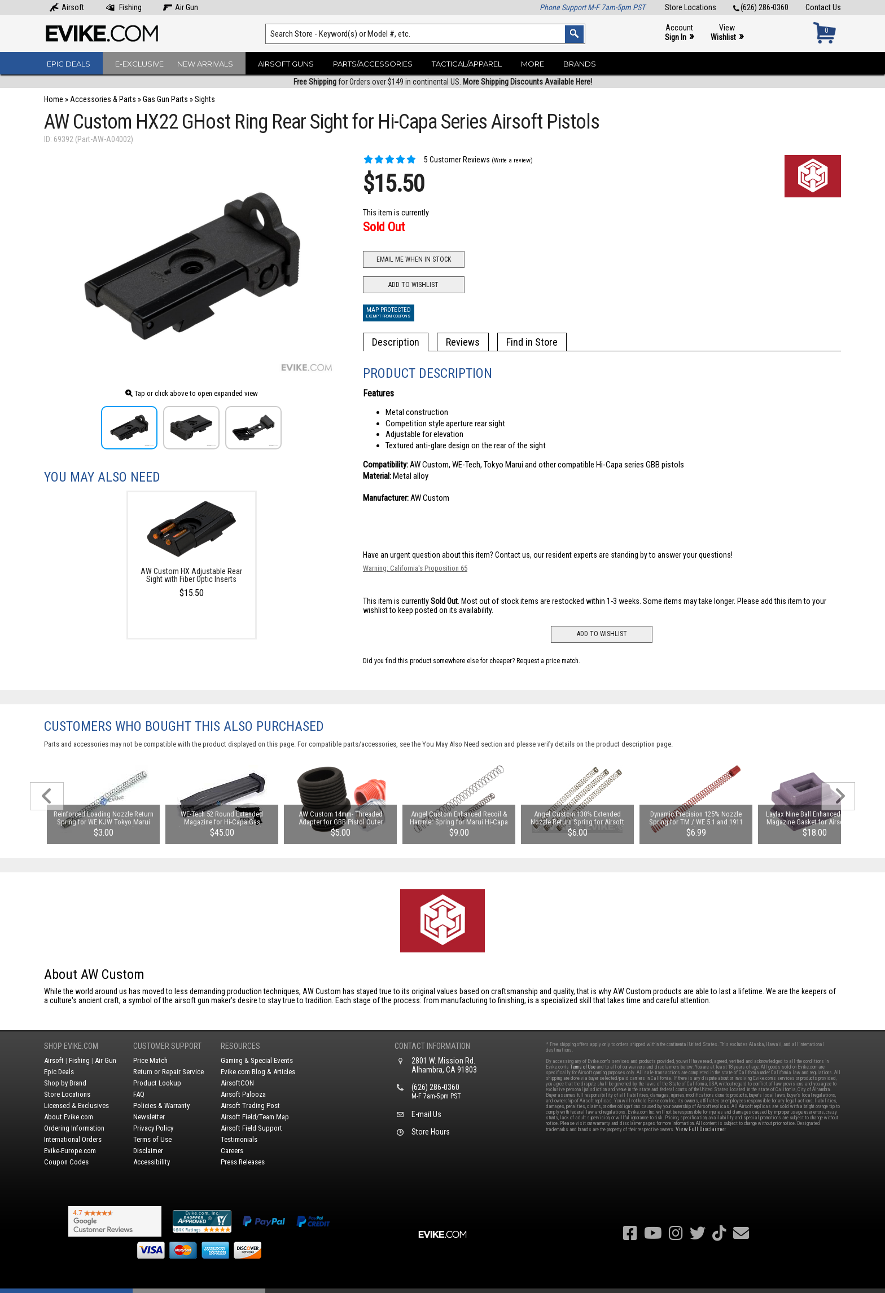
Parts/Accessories (373, 63)
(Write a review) (512, 160)
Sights (205, 99)
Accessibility (151, 1162)
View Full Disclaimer (701, 1129)
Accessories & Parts (103, 99)
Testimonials (239, 1139)
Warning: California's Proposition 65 (415, 568)
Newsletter (149, 1117)
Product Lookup (157, 1083)
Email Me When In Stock (413, 259)
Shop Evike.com (71, 1046)
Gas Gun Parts (165, 99)
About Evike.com (68, 1117)
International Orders (73, 1139)
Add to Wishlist (413, 285)
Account (679, 33)
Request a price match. (548, 661)
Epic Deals (68, 63)
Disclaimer (148, 1150)
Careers (232, 1150)
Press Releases (243, 1162)
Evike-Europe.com (70, 1150)
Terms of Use (152, 1139)
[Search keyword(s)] (425, 34)
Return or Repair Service (168, 1071)
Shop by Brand (65, 1083)
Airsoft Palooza (243, 1094)
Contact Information (432, 1046)
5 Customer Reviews (426, 159)
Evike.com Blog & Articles (258, 1071)
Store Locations (690, 7)
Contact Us (823, 7)
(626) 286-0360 (760, 7)
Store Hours (430, 1131)
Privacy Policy (153, 1128)
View (727, 33)
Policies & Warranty (161, 1105)
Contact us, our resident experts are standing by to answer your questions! (614, 554)
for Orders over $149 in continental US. (442, 81)
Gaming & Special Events (257, 1060)
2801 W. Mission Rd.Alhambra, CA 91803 (444, 1065)
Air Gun (180, 7)
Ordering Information (74, 1128)
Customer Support (167, 1046)
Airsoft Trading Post (250, 1105)
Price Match (150, 1060)
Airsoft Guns (286, 63)
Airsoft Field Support (251, 1128)
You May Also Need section (462, 744)
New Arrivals (205, 63)
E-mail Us (426, 1114)
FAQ (138, 1094)
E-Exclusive (139, 63)
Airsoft (67, 7)
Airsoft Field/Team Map (255, 1117)
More (532, 63)
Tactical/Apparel (467, 63)
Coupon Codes (66, 1162)
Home (53, 99)
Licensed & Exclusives (76, 1105)
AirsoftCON (237, 1083)
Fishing (124, 7)
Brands (579, 63)
